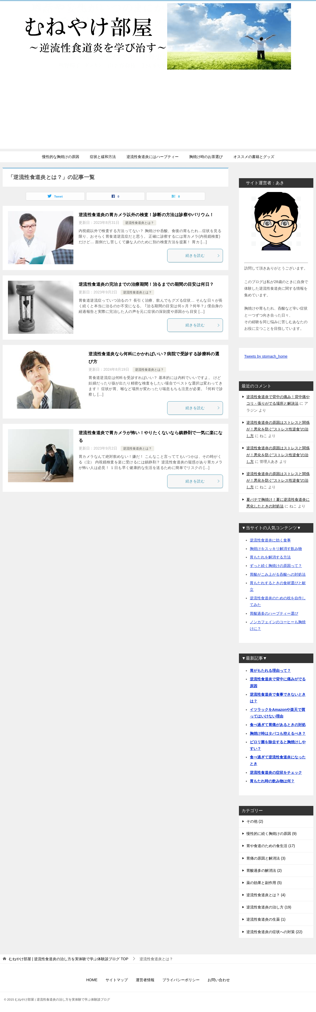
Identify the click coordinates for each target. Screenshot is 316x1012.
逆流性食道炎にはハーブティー (153, 157)
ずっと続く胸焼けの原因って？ (276, 565)
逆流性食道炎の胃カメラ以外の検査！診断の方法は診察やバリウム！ (146, 214)
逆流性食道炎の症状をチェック (276, 772)
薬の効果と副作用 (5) (264, 883)
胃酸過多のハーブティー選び (274, 613)
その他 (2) (254, 821)
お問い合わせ (219, 980)
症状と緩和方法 (103, 157)
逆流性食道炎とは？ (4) (265, 895)
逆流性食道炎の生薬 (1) (265, 919)
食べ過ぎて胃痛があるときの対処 (278, 725)
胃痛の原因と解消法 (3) (265, 858)
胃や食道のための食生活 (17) (270, 846)
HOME (92, 980)
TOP (68, 959)
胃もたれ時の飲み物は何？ (272, 781)
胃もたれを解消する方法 (270, 557)
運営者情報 (145, 980)
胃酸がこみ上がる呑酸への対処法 (278, 574)
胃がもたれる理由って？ (270, 670)
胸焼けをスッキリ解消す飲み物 (276, 548)
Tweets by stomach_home (266, 356)
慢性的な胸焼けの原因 (60, 157)
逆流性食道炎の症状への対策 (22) (274, 932)
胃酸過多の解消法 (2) (264, 870)
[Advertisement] (158, 111)
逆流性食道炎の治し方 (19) (268, 907)
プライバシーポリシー (181, 980)
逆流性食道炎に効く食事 (270, 540)
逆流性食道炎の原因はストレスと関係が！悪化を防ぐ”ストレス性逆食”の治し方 (278, 429)
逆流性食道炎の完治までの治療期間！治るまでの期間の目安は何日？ (146, 284)
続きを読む (203, 255)
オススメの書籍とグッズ (253, 157)
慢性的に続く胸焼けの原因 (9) (271, 833)
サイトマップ (117, 980)
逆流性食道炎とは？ (139, 223)
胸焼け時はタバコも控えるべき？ (278, 733)
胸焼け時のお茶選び (206, 157)
